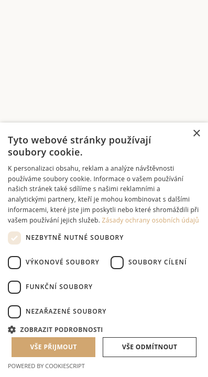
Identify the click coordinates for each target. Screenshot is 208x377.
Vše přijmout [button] (53, 346)
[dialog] (104, 250)
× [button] (196, 134)
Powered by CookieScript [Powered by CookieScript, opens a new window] (46, 366)
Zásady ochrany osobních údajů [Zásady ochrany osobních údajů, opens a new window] (150, 220)
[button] (104, 328)
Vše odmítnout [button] (149, 346)
